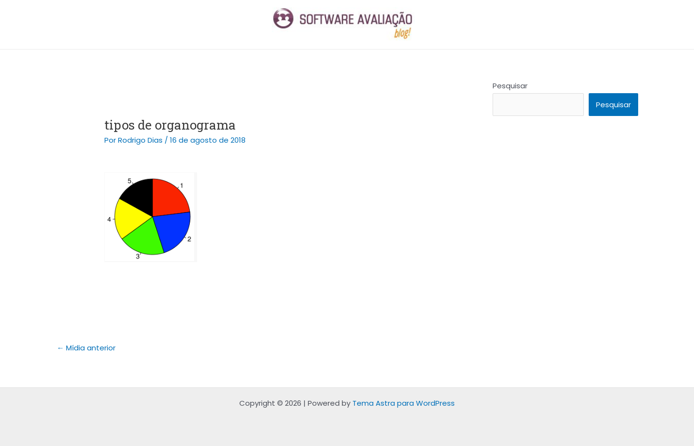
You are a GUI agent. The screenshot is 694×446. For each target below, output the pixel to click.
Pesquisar (510, 86)
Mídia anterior (86, 348)
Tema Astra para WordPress (403, 403)
